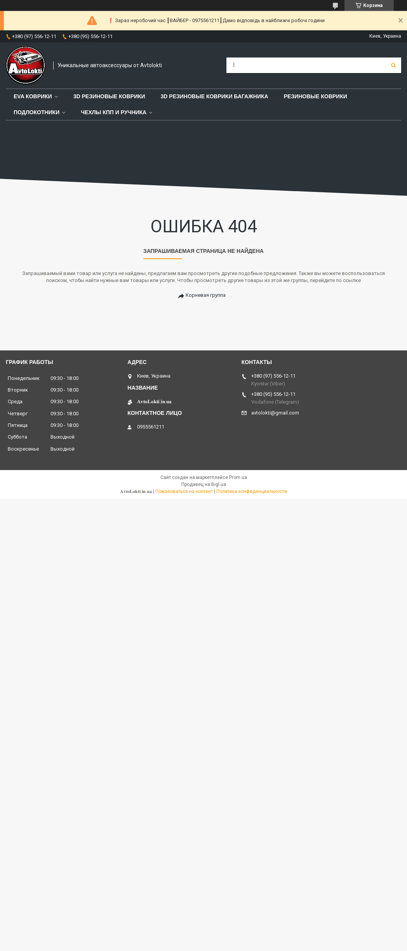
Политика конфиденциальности (251, 491)
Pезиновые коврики (315, 96)
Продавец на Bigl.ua (203, 484)
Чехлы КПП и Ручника (113, 112)
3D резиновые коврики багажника (214, 96)
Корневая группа (206, 295)
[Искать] (393, 65)
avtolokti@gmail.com (275, 413)
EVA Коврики (33, 96)
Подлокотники (36, 112)
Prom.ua (238, 477)
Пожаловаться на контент (184, 491)
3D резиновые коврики (109, 96)
